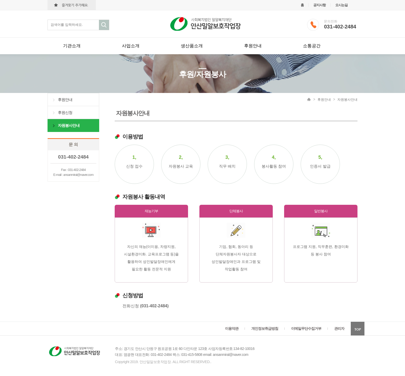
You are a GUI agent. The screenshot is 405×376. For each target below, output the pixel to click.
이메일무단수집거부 (306, 328)
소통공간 (312, 45)
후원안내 (253, 45)
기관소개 (72, 45)
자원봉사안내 (69, 125)
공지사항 (319, 5)
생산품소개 (192, 45)
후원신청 (65, 112)
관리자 (339, 328)
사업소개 (130, 45)
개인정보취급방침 (264, 328)
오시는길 (341, 5)
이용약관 (231, 328)
